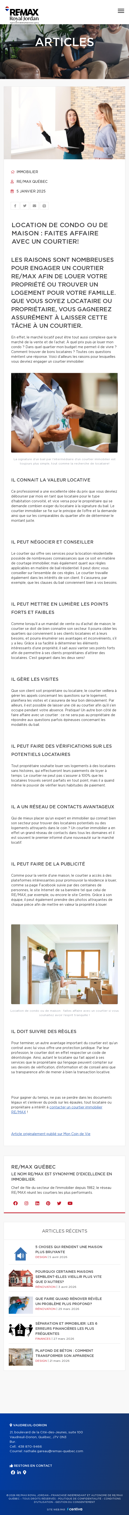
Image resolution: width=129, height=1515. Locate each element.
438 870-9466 (30, 1446)
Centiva (74, 1509)
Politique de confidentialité (79, 1499)
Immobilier (24, 172)
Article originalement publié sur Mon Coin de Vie (50, 1134)
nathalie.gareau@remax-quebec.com (53, 1451)
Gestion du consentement (75, 1502)
